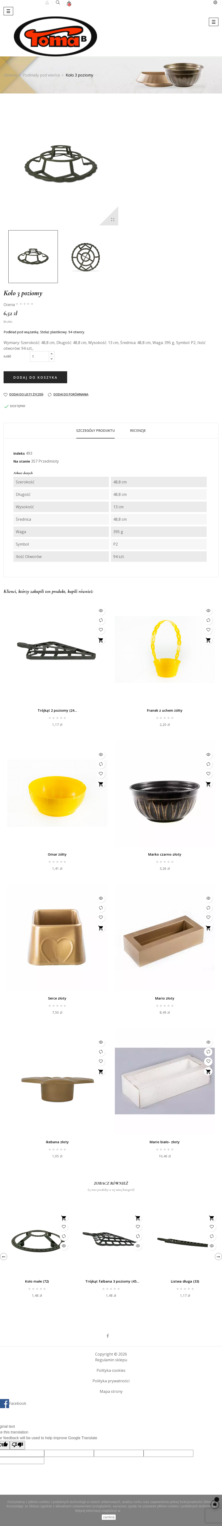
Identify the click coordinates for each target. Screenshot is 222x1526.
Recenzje (138, 430)
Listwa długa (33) (185, 1281)
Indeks (19, 453)
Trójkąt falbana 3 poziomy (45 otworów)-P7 (110, 1281)
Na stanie (21, 461)
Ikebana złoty (57, 1142)
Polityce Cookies (133, 1511)
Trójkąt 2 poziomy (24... (57, 710)
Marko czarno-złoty (164, 854)
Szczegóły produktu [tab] (95, 430)
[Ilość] (39, 356)
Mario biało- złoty (165, 1142)
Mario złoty (164, 998)
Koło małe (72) (37, 1281)
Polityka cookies (111, 1370)
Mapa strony (111, 1391)
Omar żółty (57, 854)
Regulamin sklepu (111, 1359)
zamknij (108, 1517)
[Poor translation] (17, 1445)
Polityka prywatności (111, 1381)
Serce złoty (57, 998)
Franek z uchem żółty (165, 710)
